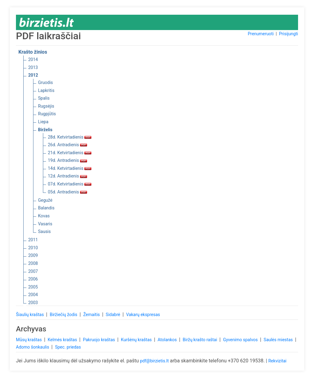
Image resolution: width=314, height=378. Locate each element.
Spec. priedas (68, 347)
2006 (33, 279)
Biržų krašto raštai (200, 339)
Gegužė (45, 200)
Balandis (46, 207)
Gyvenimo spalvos (241, 339)
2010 (33, 247)
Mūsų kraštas (29, 339)
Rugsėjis (46, 106)
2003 (33, 302)
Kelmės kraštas (63, 339)
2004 (33, 294)
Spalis (44, 98)
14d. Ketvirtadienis (69, 168)
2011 (33, 239)
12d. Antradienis (67, 176)
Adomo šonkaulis (33, 347)
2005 (33, 286)
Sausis (44, 231)
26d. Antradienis (67, 144)
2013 (33, 67)
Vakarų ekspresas (143, 314)
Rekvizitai (277, 360)
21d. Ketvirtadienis (69, 152)
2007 (33, 271)
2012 (33, 75)
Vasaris (45, 223)
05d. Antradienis (67, 191)
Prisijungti (288, 33)
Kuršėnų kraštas (137, 339)
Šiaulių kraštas (30, 314)
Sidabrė (113, 314)
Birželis (45, 129)
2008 (33, 263)
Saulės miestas (279, 339)
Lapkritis (46, 90)
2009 (33, 255)
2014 (33, 59)
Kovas (44, 215)
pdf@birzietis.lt (154, 360)
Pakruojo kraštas (99, 339)
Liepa (43, 121)
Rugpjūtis (47, 113)
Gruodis (45, 82)
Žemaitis (92, 314)
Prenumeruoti (261, 33)
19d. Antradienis (67, 160)
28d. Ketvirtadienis (69, 137)
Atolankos (168, 339)
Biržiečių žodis (64, 314)
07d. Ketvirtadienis (69, 183)
